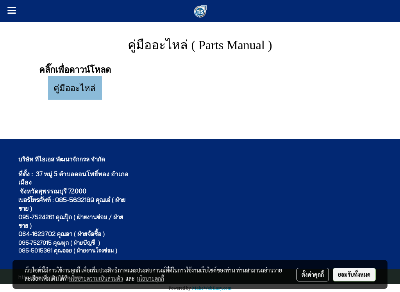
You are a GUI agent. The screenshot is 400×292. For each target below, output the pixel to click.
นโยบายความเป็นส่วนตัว (96, 278)
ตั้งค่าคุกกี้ (313, 274)
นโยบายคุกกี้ (150, 278)
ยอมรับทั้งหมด (354, 274)
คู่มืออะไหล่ (74, 88)
